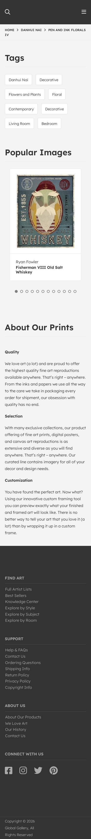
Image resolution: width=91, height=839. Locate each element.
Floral (57, 94)
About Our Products (23, 717)
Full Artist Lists (18, 589)
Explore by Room (21, 620)
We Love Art (16, 723)
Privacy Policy (18, 681)
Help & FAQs (16, 649)
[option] (45, 225)
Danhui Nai (18, 80)
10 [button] (64, 291)
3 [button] (26, 291)
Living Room (19, 123)
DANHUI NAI (31, 30)
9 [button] (59, 291)
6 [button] (42, 291)
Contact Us (15, 656)
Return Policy (17, 675)
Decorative (49, 80)
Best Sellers (15, 595)
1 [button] (16, 291)
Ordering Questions (23, 662)
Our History (15, 729)
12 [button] (75, 291)
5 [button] (37, 291)
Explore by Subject (22, 614)
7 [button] (48, 291)
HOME (9, 30)
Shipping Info (17, 668)
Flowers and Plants (25, 94)
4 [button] (32, 291)
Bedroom (49, 123)
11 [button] (69, 291)
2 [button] (21, 291)
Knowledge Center (22, 601)
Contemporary (21, 109)
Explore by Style (20, 607)
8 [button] (53, 291)
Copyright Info (18, 687)
